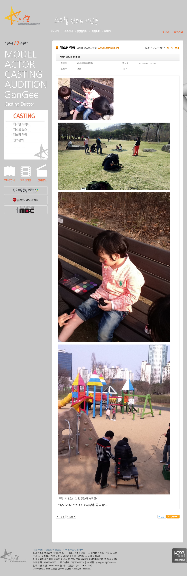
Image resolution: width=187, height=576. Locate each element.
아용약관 (37, 549)
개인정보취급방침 (52, 549)
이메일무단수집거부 (73, 549)
